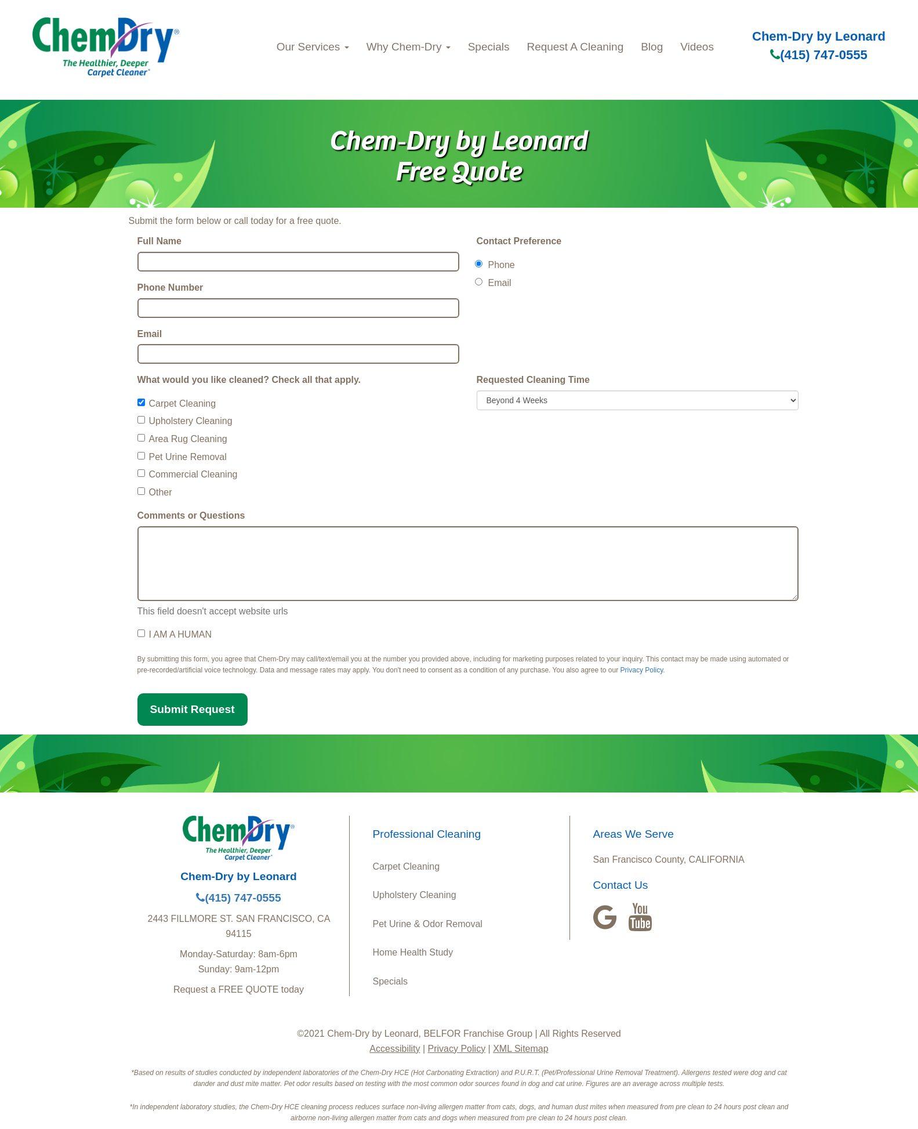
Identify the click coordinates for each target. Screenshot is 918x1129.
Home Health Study (413, 952)
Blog (652, 47)
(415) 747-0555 (818, 55)
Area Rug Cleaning (182, 439)
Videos (697, 47)
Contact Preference (519, 241)
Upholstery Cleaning (185, 421)
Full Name (159, 241)
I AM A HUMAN (174, 634)
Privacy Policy (642, 670)
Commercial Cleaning (187, 474)
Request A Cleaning (575, 47)
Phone (496, 265)
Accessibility (394, 1049)
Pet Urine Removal (182, 457)
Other (154, 492)
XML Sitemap (520, 1049)
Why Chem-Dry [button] (409, 47)
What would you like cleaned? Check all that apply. (249, 380)
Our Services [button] (313, 47)
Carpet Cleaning (176, 403)
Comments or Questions (191, 515)
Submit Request (192, 709)
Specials (489, 47)
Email (149, 334)
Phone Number (170, 287)
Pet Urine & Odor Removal (427, 924)
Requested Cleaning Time (533, 380)
